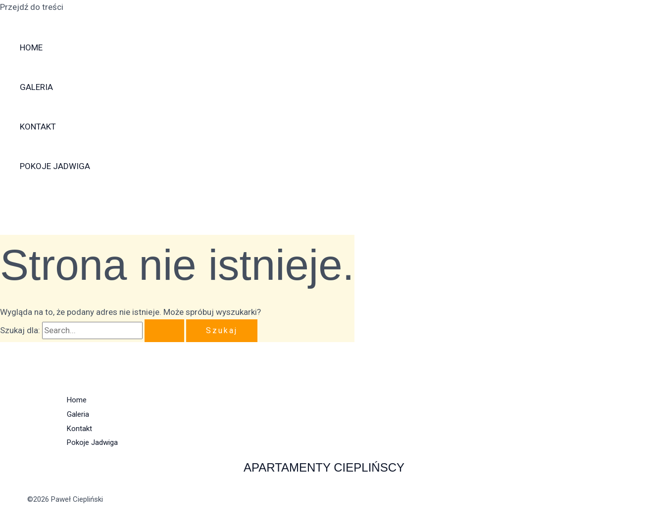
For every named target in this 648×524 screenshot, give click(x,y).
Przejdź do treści (31, 7)
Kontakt (38, 126)
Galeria (36, 87)
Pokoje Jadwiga (55, 166)
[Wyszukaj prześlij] (164, 330)
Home (31, 47)
